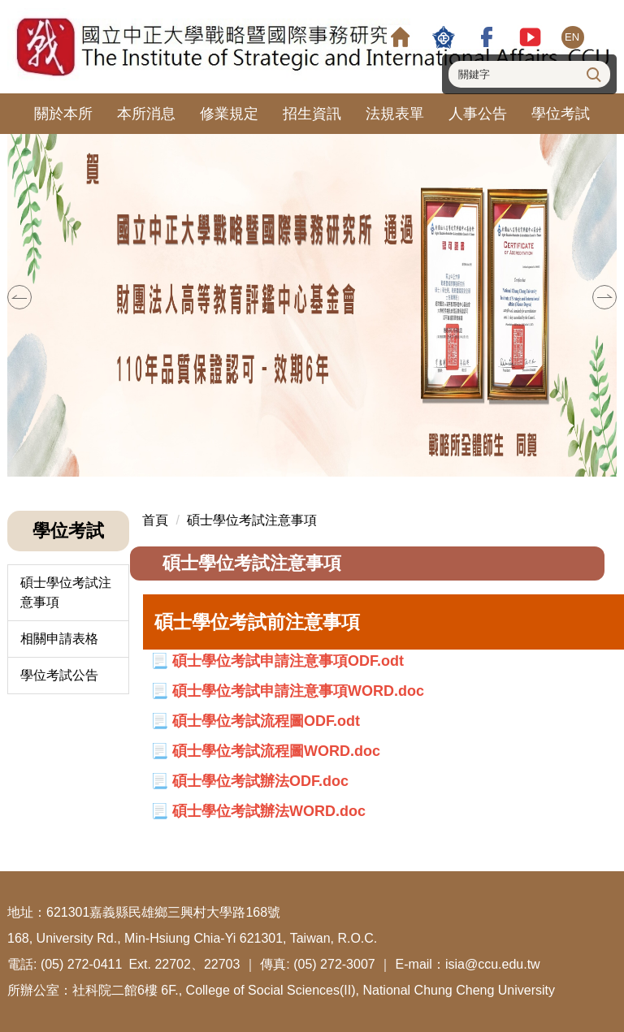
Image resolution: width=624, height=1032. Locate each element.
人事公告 (477, 114)
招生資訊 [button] (312, 114)
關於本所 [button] (63, 114)
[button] (19, 297)
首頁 (155, 520)
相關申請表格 (59, 639)
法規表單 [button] (395, 114)
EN (572, 37)
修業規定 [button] (229, 114)
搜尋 (592, 74)
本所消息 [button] (146, 114)
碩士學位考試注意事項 (65, 592)
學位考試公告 (59, 675)
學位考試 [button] (560, 114)
